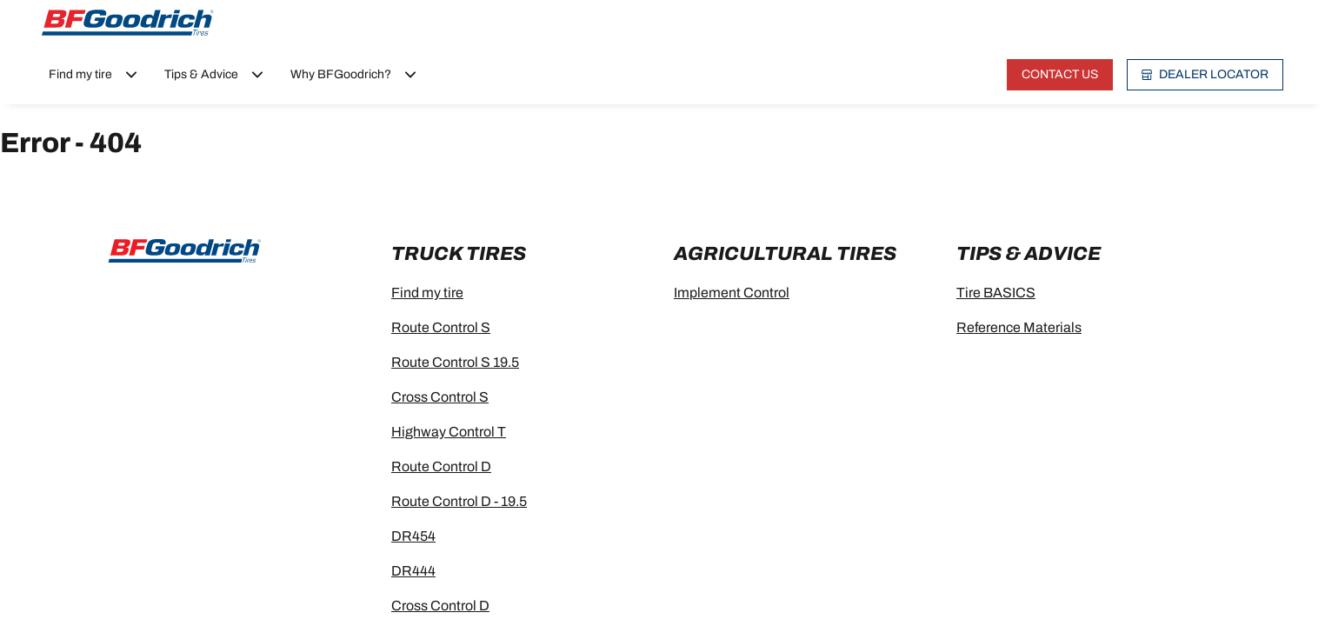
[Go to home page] (128, 22)
